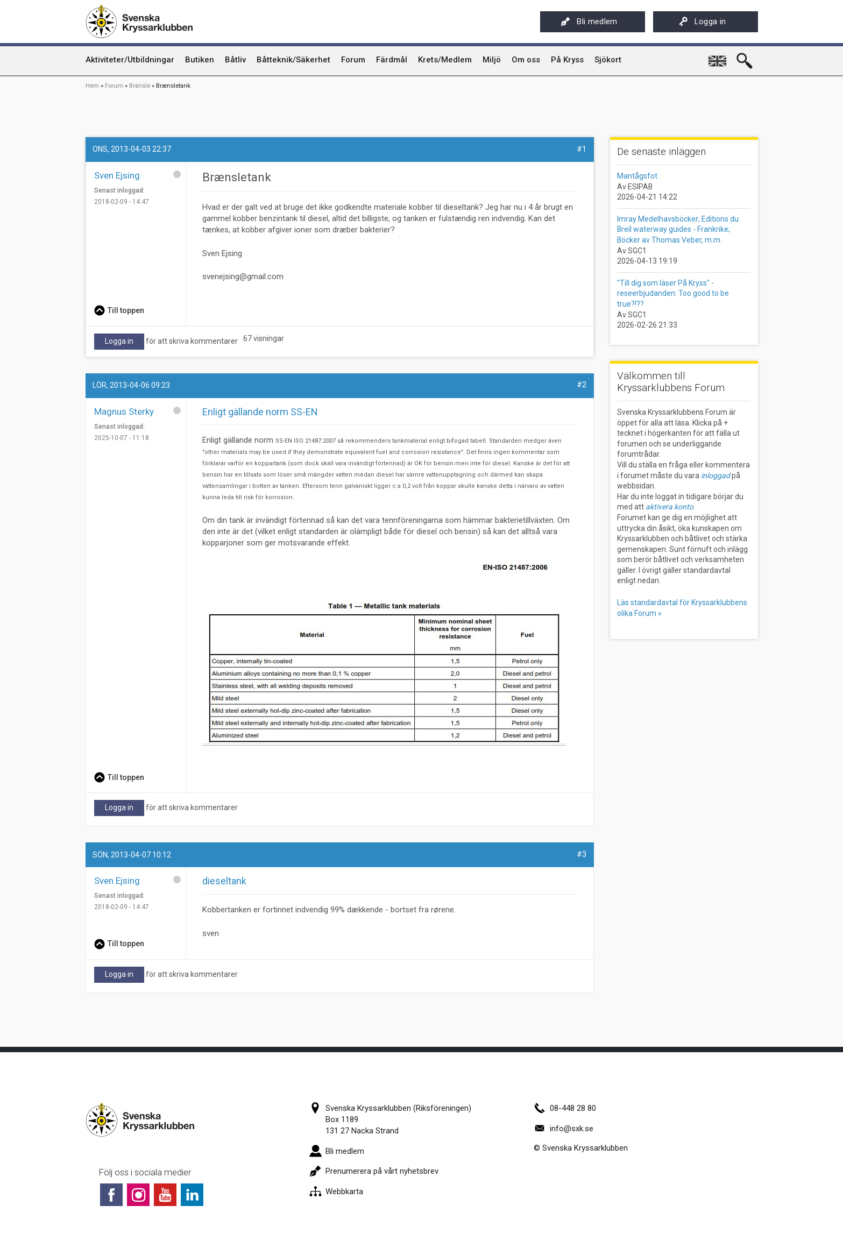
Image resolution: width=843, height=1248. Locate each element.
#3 (581, 854)
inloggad (715, 475)
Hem (92, 85)
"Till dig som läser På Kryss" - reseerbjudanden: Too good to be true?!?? (673, 293)
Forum (114, 85)
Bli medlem (589, 21)
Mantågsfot (637, 176)
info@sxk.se (563, 1128)
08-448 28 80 (565, 1108)
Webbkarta (336, 1191)
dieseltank (224, 881)
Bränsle (139, 85)
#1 (581, 149)
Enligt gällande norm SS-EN (260, 411)
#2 (581, 384)
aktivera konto (669, 506)
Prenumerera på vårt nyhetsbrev (373, 1171)
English (718, 57)
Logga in (702, 21)
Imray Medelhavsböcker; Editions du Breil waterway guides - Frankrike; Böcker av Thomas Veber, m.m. (678, 229)
